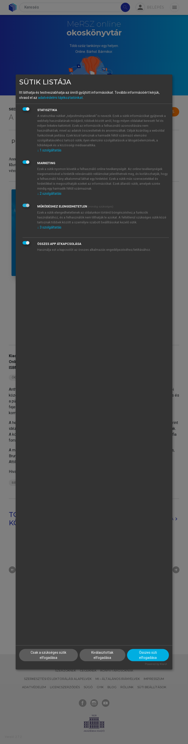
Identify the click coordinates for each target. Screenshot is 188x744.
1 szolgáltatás (49, 150)
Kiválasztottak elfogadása (102, 654)
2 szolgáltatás (49, 193)
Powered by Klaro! (156, 663)
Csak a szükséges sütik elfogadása (48, 654)
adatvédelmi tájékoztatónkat (60, 98)
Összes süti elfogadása (148, 654)
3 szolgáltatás (49, 227)
